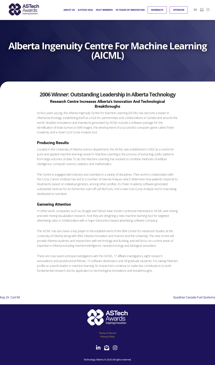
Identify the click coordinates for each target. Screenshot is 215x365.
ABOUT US (69, 10)
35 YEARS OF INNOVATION (130, 10)
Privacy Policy (107, 336)
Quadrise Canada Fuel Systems (194, 297)
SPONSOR (178, 10)
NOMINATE (157, 10)
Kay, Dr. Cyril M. (10, 297)
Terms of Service (107, 333)
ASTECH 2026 (85, 10)
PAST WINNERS (104, 10)
